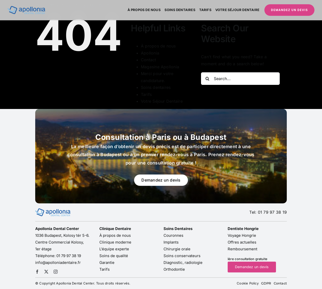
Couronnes (173, 235)
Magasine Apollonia (160, 66)
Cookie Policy (248, 283)
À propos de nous (158, 45)
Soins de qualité (113, 255)
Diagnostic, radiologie (183, 262)
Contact (148, 59)
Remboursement (242, 249)
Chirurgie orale (177, 249)
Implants (171, 242)
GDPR (266, 283)
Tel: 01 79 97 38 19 (268, 212)
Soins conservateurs (182, 255)
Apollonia (150, 52)
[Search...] (240, 78)
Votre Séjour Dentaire (162, 101)
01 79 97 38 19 (68, 255)
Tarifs (146, 94)
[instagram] (56, 272)
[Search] (207, 78)
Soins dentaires (156, 87)
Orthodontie (174, 269)
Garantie (106, 262)
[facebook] (37, 272)
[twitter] (46, 272)
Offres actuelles (242, 242)
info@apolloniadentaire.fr (58, 262)
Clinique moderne (115, 242)
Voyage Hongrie (242, 235)
